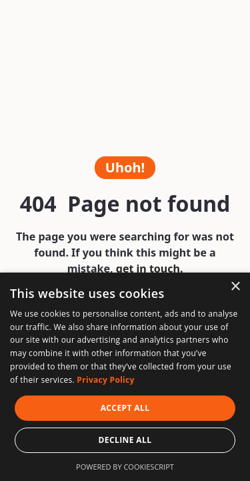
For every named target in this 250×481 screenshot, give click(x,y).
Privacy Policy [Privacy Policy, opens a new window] (105, 379)
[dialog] (125, 377)
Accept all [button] (125, 408)
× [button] (235, 287)
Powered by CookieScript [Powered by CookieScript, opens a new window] (125, 467)
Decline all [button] (125, 440)
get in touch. (149, 268)
